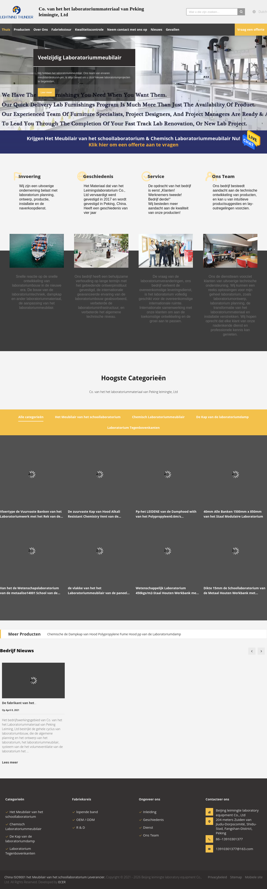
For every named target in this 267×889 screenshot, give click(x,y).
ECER (62, 882)
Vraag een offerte (251, 29)
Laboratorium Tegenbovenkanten (20, 850)
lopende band (85, 812)
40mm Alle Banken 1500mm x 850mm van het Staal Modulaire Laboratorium (233, 513)
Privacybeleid (217, 877)
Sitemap (236, 877)
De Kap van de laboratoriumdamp (20, 838)
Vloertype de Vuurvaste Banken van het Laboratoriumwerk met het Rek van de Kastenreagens (31, 514)
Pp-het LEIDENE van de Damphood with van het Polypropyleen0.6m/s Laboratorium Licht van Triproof (166, 514)
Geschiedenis (151, 819)
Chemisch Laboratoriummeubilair (23, 826)
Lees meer (10, 762)
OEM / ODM (83, 819)
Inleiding (147, 812)
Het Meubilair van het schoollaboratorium (24, 814)
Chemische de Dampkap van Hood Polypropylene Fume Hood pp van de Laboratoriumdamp (114, 634)
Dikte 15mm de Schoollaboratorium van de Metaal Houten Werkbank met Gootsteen (234, 590)
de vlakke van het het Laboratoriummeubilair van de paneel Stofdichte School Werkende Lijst (97, 590)
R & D (78, 827)
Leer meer (46, 92)
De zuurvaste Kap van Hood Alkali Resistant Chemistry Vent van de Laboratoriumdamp (94, 514)
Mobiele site (254, 877)
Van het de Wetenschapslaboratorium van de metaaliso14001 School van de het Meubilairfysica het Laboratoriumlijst (29, 590)
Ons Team (149, 835)
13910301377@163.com (230, 848)
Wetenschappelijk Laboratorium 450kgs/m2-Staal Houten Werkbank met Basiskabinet (167, 590)
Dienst (146, 827)
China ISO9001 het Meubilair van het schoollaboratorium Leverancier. (55, 877)
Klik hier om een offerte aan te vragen (133, 144)
